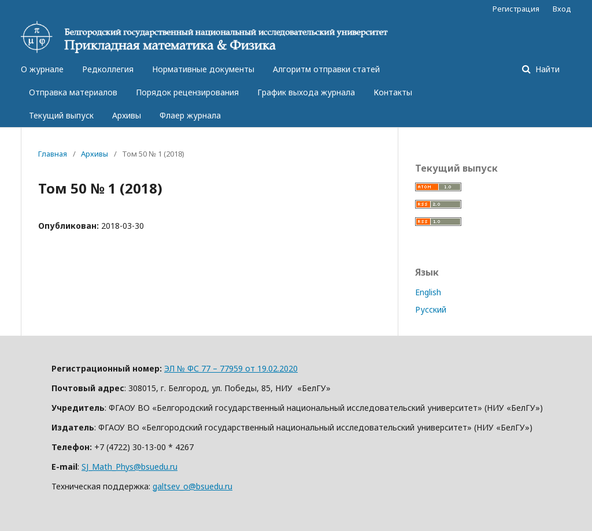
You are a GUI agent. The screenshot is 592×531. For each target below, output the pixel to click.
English (428, 292)
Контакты (392, 92)
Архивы (126, 115)
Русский (430, 309)
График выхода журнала (306, 92)
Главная (52, 153)
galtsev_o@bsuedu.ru (192, 486)
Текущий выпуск (61, 115)
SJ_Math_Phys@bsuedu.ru (129, 466)
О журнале (42, 69)
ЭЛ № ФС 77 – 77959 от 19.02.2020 (231, 368)
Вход (562, 8)
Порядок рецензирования (187, 92)
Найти (546, 69)
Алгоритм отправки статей (326, 69)
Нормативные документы (203, 69)
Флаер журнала (190, 115)
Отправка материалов (73, 92)
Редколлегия (108, 69)
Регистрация (516, 8)
